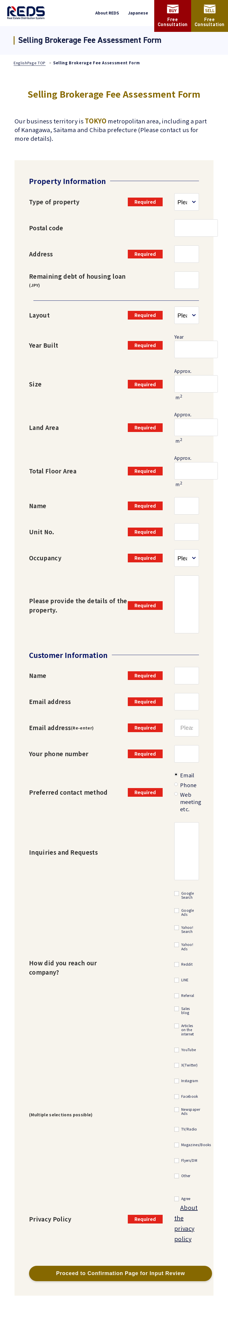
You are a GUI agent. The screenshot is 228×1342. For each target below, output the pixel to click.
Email (187, 775)
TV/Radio (189, 1129)
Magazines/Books (196, 1145)
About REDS (107, 13)
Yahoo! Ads (187, 946)
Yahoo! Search (187, 929)
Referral (187, 995)
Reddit (187, 964)
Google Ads (187, 912)
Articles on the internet (187, 1030)
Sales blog (185, 1010)
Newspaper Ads (190, 1111)
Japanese (138, 13)
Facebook (189, 1096)
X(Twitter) (189, 1065)
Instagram (189, 1081)
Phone (188, 785)
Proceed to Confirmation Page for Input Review (120, 1273)
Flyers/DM (189, 1160)
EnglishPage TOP (30, 62)
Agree (186, 1199)
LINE (184, 980)
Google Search (187, 895)
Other (186, 1176)
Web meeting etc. (190, 802)
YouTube (188, 1050)
